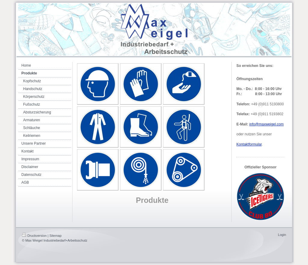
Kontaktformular (249, 144)
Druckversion (34, 235)
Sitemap (55, 235)
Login (282, 234)
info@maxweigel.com (266, 124)
